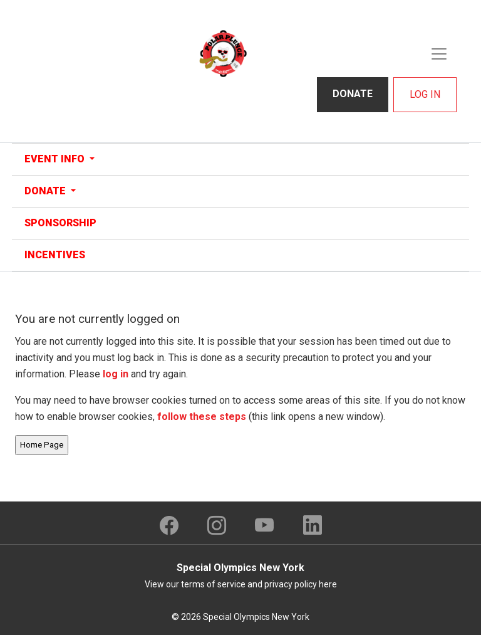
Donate (353, 94)
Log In (425, 94)
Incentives (54, 255)
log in (115, 374)
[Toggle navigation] (439, 53)
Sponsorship (60, 223)
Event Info (55, 159)
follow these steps (202, 416)
